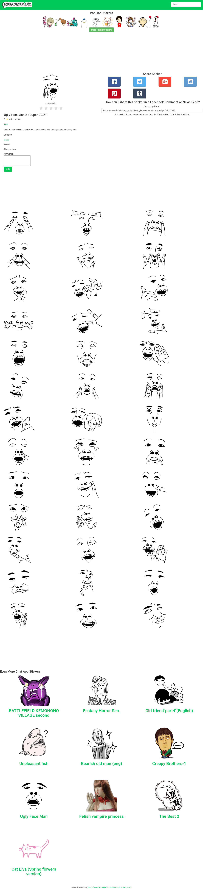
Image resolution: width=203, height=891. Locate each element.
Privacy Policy (126, 887)
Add (8, 169)
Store (118, 887)
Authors (113, 887)
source (6, 140)
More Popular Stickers (101, 30)
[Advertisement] (78, 54)
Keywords (105, 887)
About (90, 887)
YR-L (6, 124)
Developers (97, 887)
